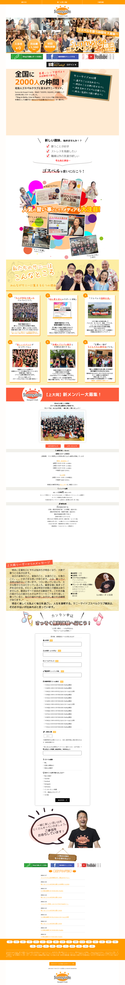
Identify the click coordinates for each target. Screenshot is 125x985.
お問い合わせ (72, 446)
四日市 (72, 946)
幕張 (115, 941)
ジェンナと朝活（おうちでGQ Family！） (55, 904)
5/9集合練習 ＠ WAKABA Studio (51, 936)
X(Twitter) (47, 786)
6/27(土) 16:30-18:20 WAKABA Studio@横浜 (58, 714)
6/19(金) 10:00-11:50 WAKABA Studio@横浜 (58, 707)
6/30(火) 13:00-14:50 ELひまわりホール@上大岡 (59, 720)
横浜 (62, 461)
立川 (43, 941)
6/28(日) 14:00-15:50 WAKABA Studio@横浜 (58, 717)
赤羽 (29, 941)
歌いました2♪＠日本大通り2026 (51, 923)
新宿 (10, 941)
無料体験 (101, 2)
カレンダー (63, 484)
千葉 (33, 946)
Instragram (47, 784)
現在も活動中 (48, 768)
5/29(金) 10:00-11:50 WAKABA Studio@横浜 (58, 694)
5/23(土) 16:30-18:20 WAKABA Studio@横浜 (58, 685)
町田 (49, 941)
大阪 (85, 946)
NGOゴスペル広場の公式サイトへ (62, 964)
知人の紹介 (47, 776)
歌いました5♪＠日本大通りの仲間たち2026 (55, 884)
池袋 (23, 941)
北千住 (36, 941)
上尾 (102, 941)
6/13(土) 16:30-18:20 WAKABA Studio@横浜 (58, 698)
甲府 (46, 946)
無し (45, 762)
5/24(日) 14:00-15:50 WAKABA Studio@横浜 (58, 688)
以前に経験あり (49, 765)
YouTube (46, 778)
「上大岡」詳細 (62, 2)
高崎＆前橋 (39, 946)
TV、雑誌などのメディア (52, 792)
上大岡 (62, 475)
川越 (89, 941)
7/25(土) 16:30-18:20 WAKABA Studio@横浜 (58, 727)
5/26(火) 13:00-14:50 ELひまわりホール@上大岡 (59, 691)
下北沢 (16, 941)
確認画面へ (62, 800)
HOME (24, 2)
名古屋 (59, 946)
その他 (46, 795)
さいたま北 (82, 941)
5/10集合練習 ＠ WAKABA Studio (52, 930)
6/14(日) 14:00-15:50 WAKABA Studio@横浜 (58, 701)
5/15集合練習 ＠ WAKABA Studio (52, 891)
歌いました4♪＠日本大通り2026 (51, 897)
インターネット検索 (50, 789)
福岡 (92, 946)
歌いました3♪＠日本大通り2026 (51, 910)
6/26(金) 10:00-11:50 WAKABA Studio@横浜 (58, 711)
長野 (52, 946)
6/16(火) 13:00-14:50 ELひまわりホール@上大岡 (59, 704)
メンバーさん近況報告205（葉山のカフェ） (55, 877)
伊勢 (79, 946)
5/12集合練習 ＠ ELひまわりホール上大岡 (55, 917)
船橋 (109, 941)
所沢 (95, 941)
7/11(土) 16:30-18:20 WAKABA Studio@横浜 (58, 724)
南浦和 (75, 941)
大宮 (69, 941)
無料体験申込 (53, 446)
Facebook (47, 781)
